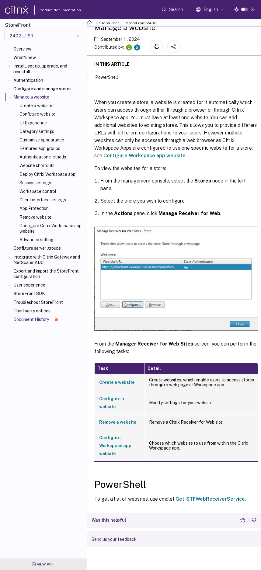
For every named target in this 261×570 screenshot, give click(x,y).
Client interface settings (42, 199)
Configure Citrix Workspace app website (50, 228)
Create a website (35, 105)
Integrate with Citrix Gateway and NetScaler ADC (46, 260)
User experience (29, 285)
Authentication (28, 80)
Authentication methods (42, 157)
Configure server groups (37, 248)
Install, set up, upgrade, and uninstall (40, 69)
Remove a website (117, 422)
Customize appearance (41, 139)
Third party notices (31, 310)
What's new (24, 57)
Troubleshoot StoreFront (38, 302)
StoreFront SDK (29, 293)
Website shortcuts (36, 165)
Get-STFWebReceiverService (210, 499)
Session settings (35, 182)
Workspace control (37, 191)
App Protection (34, 208)
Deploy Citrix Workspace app (47, 174)
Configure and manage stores (42, 88)
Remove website (35, 217)
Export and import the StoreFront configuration (46, 274)
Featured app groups (39, 148)
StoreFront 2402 (141, 23)
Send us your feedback (114, 539)
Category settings (36, 131)
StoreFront (109, 23)
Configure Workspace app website (144, 155)
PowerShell (110, 77)
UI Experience (33, 122)
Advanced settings (37, 239)
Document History (35, 319)
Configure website (37, 114)
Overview (22, 49)
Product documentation (52, 10)
